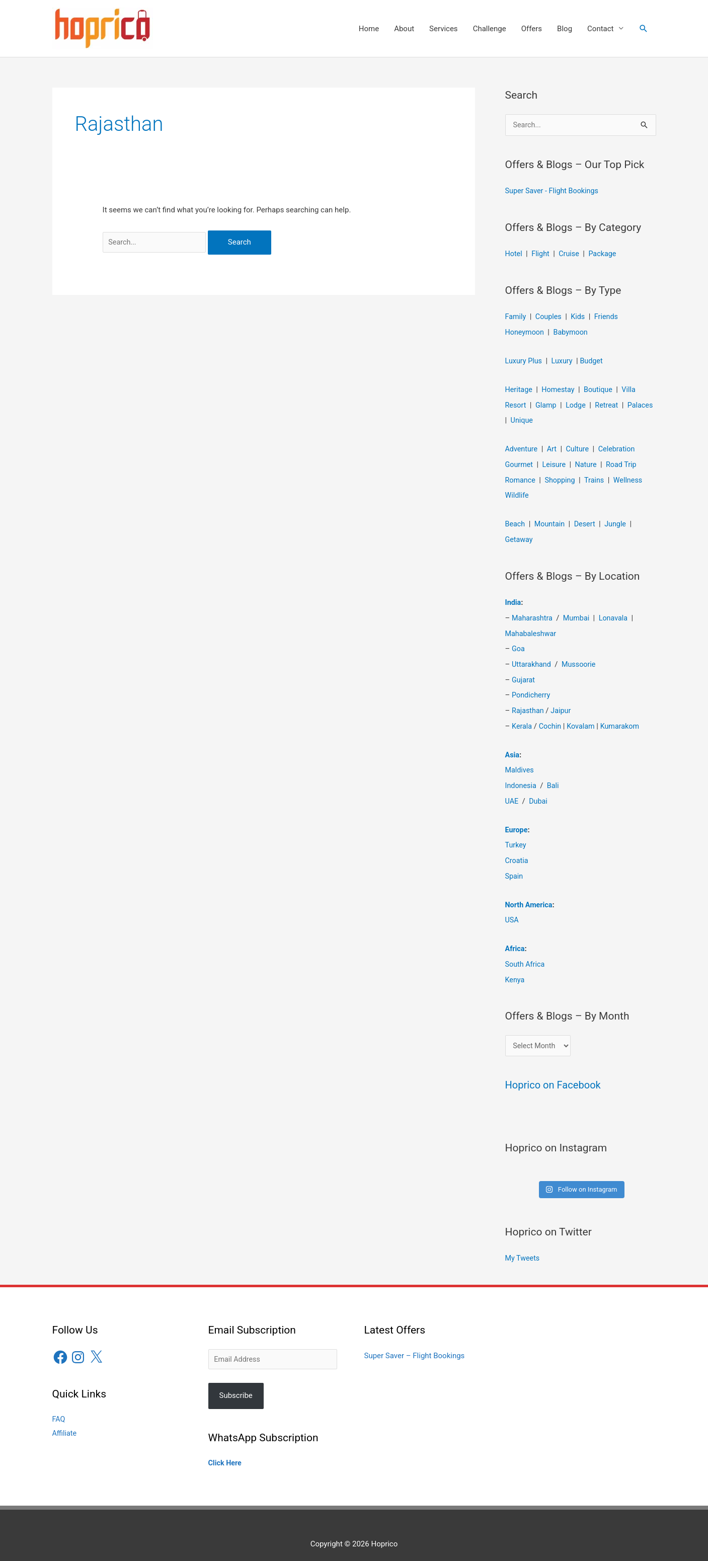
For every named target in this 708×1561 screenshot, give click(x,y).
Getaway (519, 535)
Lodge (578, 403)
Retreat (610, 403)
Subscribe (235, 1384)
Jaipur (562, 704)
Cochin (551, 719)
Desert (587, 520)
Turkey (516, 835)
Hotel (514, 254)
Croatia (517, 850)
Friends (609, 316)
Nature (588, 461)
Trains (597, 477)
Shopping (562, 477)
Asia (512, 747)
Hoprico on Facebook (555, 1074)
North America (530, 894)
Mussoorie (581, 658)
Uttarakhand (532, 658)
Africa (515, 938)
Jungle (619, 520)
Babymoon (573, 331)
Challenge (489, 28)
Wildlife (517, 492)
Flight (541, 254)
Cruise (571, 254)
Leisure (555, 461)
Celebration (620, 446)
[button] (644, 29)
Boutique (601, 388)
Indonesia (521, 777)
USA (512, 909)
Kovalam (583, 719)
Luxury (564, 359)
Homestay (560, 388)
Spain (514, 866)
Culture (580, 446)
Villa (633, 388)
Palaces (518, 418)
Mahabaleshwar (532, 628)
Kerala (522, 719)
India (513, 598)
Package (605, 254)
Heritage (519, 388)
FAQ (59, 1408)
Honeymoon (525, 331)
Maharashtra (533, 613)
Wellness (632, 477)
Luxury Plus (524, 359)
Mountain (551, 520)
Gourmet (519, 461)
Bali (554, 777)
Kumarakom (623, 719)
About (404, 28)
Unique (552, 418)
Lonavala (617, 613)
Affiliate (65, 1422)
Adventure (522, 446)
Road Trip (625, 461)
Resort (516, 403)
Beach (515, 520)
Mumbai (579, 613)
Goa (518, 643)
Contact (600, 28)
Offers (531, 28)
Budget (594, 359)
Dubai (538, 792)
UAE (512, 792)
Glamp (547, 403)
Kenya (515, 968)
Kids (580, 316)
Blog (564, 28)
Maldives (520, 762)
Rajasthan (528, 704)
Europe (517, 820)
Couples (550, 316)
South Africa (525, 953)
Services (443, 28)
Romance (521, 477)
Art (553, 446)
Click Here (225, 1452)
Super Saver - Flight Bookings (554, 191)
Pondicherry (532, 688)
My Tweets (523, 1247)
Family (516, 316)
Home (369, 28)
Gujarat (524, 673)
